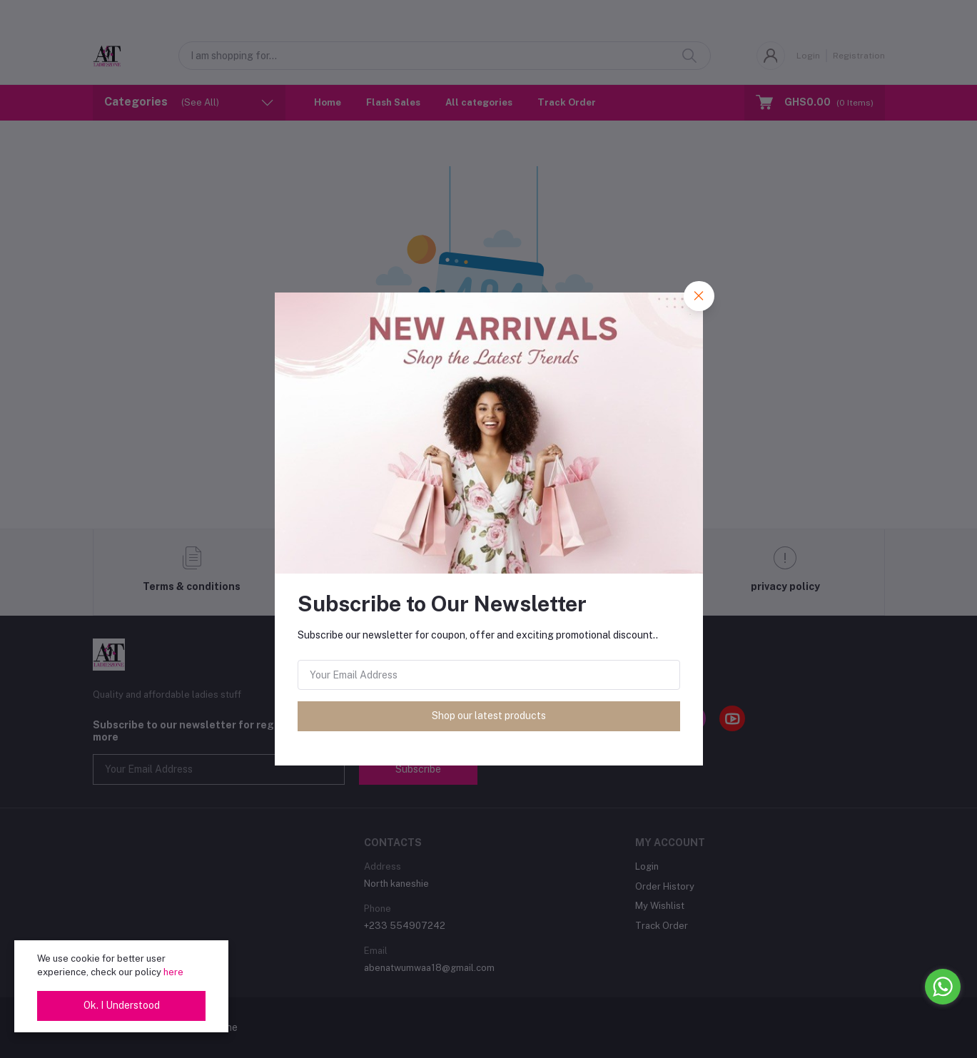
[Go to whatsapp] (943, 986)
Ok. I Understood (121, 1005)
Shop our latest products (489, 715)
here (173, 972)
